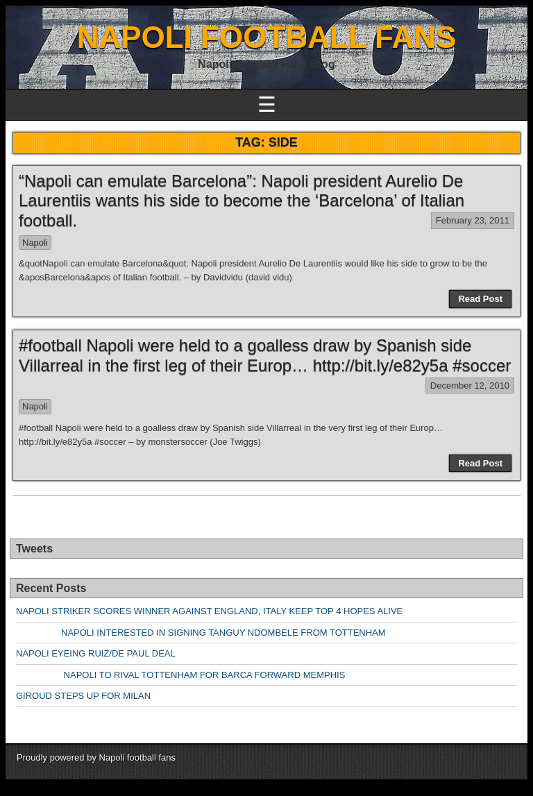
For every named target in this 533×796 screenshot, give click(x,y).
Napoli (35, 242)
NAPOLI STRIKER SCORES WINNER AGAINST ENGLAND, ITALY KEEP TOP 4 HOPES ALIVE (209, 611)
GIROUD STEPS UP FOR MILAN (83, 696)
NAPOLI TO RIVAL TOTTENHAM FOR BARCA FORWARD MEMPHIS (180, 675)
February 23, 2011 (472, 220)
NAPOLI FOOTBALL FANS (267, 37)
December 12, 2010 (469, 385)
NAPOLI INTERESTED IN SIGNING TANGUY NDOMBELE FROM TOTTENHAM (201, 632)
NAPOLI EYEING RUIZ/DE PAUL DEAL (96, 653)
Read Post (480, 299)
